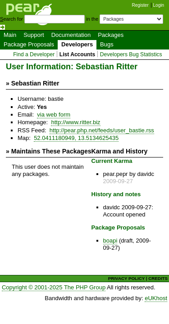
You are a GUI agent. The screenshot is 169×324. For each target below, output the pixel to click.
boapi (110, 240)
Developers (77, 44)
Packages (110, 35)
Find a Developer (34, 54)
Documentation (71, 35)
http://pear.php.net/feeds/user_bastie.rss (102, 130)
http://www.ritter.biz (75, 122)
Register (140, 5)
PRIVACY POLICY (126, 278)
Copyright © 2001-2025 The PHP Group (53, 287)
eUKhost (156, 298)
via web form (53, 114)
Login (158, 5)
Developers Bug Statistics (131, 54)
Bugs (107, 44)
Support (33, 35)
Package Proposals (29, 44)
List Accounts (77, 54)
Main (10, 35)
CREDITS (158, 278)
